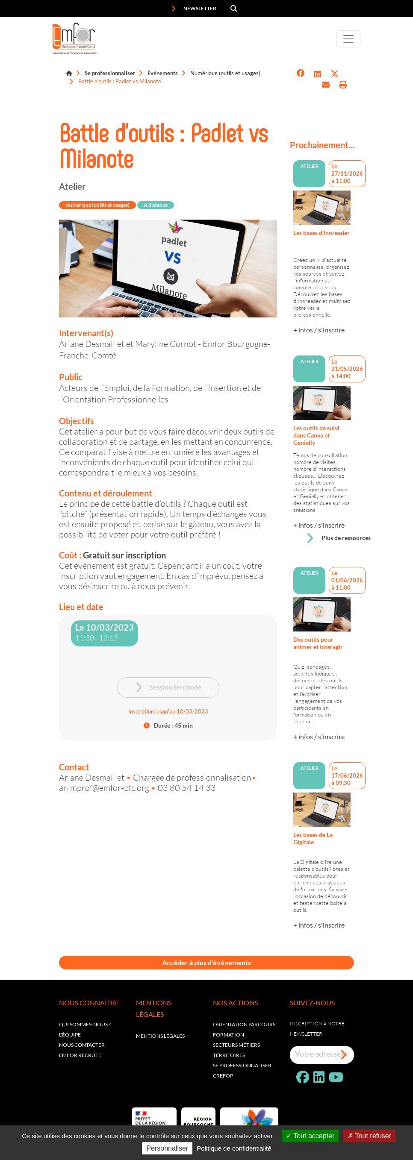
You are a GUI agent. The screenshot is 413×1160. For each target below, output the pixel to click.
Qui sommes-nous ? (85, 1024)
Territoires (229, 1055)
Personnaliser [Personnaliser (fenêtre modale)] (167, 1148)
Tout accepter (310, 1135)
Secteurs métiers (236, 1045)
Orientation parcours (244, 1024)
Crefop (223, 1075)
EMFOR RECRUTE (80, 1055)
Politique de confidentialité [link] (234, 1148)
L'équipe (70, 1034)
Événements (163, 73)
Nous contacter (82, 1045)
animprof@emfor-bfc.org (105, 787)
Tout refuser (369, 1135)
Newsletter (193, 8)
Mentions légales (160, 1036)
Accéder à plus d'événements (206, 962)
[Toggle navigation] (348, 38)
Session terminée (168, 687)
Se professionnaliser (110, 73)
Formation (228, 1034)
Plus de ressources (338, 538)
